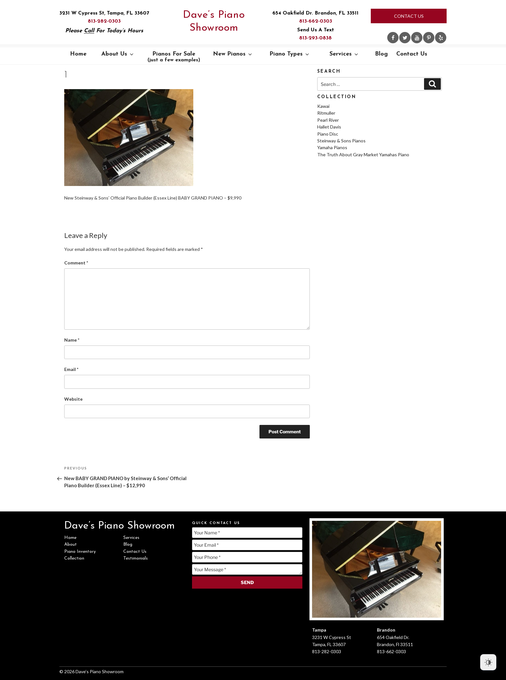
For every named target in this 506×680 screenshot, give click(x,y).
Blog (381, 54)
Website (73, 399)
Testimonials (135, 558)
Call (89, 31)
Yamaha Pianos (332, 147)
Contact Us (409, 16)
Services (344, 54)
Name (71, 340)
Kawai (323, 106)
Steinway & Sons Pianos (341, 140)
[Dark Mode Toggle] (488, 662)
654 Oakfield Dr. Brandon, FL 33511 (315, 13)
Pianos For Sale (173, 57)
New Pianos (233, 54)
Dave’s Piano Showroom (214, 21)
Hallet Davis (329, 126)
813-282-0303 (104, 21)
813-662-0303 (315, 21)
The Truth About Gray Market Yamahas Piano (363, 154)
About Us (118, 54)
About (70, 544)
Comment (76, 262)
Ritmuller (326, 113)
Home (78, 54)
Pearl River (328, 120)
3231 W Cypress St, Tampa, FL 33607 (104, 13)
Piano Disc (327, 134)
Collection (74, 558)
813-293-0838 (315, 38)
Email (71, 369)
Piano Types (289, 54)
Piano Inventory (80, 551)
